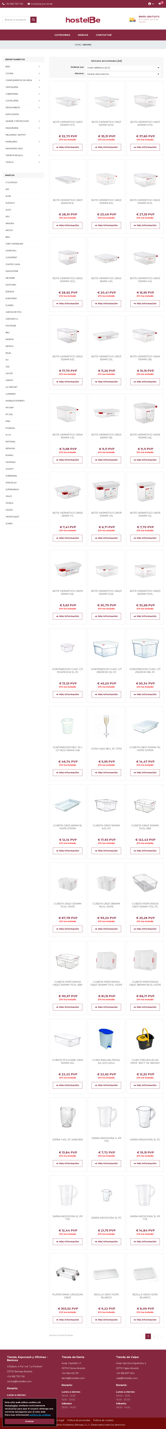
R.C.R (8, 435)
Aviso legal (58, 1420)
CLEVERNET (11, 257)
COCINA (9, 73)
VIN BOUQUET (12, 516)
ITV (7, 360)
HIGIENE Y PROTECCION (17, 121)
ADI (7, 189)
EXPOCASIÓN (12, 114)
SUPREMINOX (12, 489)
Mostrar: (79, 73)
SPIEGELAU (11, 482)
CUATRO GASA (13, 264)
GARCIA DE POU (13, 312)
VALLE (9, 496)
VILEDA (9, 510)
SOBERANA (11, 476)
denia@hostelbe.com (73, 1378)
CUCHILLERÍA (12, 100)
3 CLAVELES (11, 182)
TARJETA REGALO (14, 155)
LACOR (9, 373)
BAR (8, 66)
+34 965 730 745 (12, 3)
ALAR (8, 196)
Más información (67, 147)
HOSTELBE (11, 325)
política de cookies (40, 1415)
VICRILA (9, 503)
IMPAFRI (10, 339)
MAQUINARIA (12, 128)
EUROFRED (11, 298)
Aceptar (29, 1421)
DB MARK (10, 278)
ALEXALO (10, 203)
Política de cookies (103, 1420)
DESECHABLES (13, 107)
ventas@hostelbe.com (19, 1381)
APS (8, 216)
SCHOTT (10, 469)
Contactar (104, 35)
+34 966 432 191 (70, 1373)
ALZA (8, 210)
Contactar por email (40, 3)
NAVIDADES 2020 (14, 148)
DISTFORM (11, 285)
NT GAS (9, 414)
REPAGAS (10, 448)
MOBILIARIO (11, 141)
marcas (83, 35)
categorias (62, 35)
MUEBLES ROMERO (15, 401)
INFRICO (10, 346)
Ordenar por (77, 67)
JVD (7, 367)
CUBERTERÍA (12, 94)
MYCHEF (10, 407)
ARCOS (9, 230)
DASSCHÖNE (12, 271)
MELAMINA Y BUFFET (16, 135)
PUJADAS (10, 428)
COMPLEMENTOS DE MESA (19, 80)
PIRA (8, 421)
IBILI (7, 332)
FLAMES (10, 305)
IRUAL (8, 353)
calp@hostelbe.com (127, 1378)
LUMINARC (11, 394)
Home (78, 45)
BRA (8, 237)
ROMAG (9, 455)
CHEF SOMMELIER (14, 244)
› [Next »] (160, 1336)
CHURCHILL (11, 250)
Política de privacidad (78, 1420)
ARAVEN (10, 223)
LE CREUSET (11, 387)
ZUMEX (9, 523)
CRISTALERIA (12, 87)
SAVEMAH (10, 462)
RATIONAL (11, 441)
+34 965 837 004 (125, 1373)
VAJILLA (9, 162)
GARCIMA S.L (12, 319)
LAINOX (9, 380)
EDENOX (10, 291)
